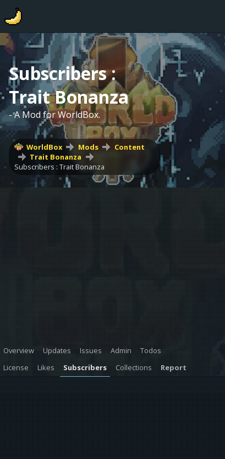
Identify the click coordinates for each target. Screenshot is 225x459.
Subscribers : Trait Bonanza (59, 167)
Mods (88, 147)
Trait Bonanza (55, 157)
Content (129, 147)
